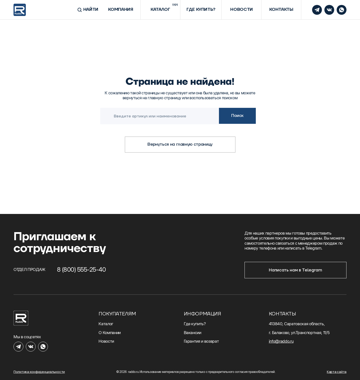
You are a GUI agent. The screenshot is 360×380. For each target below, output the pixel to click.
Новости (106, 341)
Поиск (237, 115)
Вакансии (192, 332)
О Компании (110, 332)
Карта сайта (336, 371)
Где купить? (195, 323)
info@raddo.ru (281, 341)
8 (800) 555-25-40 (81, 269)
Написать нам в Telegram (295, 270)
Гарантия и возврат (201, 341)
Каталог (106, 323)
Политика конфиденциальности (39, 371)
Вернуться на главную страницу (180, 144)
